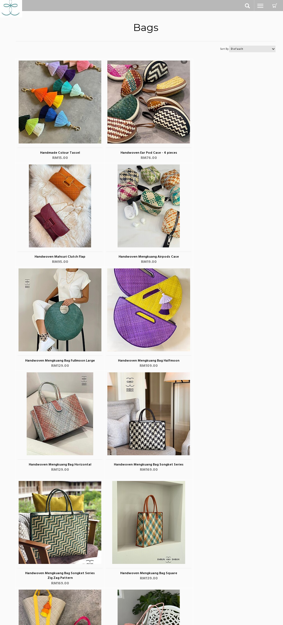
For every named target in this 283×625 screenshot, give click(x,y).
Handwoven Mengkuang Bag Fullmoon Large (145, 257)
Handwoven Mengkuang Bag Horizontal (59, 361)
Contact (88, 579)
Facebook (223, 582)
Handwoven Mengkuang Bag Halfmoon (231, 257)
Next (268, 488)
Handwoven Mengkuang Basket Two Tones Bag (231, 472)
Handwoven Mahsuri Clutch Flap (231, 153)
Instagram (222, 592)
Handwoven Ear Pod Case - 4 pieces (145, 153)
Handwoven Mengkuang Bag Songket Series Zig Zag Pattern (231, 363)
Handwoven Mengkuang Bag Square (58, 469)
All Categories (27, 579)
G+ (217, 602)
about (151, 579)
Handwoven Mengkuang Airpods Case (59, 257)
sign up (87, 593)
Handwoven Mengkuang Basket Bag (145, 469)
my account (91, 586)
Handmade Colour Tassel (59, 153)
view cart (89, 600)
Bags (19, 586)
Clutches (23, 592)
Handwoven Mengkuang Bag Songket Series (145, 361)
